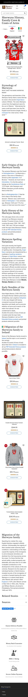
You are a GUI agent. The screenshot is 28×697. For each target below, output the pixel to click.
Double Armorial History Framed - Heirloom (14, 423)
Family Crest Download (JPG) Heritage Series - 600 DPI (14, 67)
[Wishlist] (23, 36)
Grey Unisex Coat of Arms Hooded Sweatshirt (14, 468)
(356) (17, 74)
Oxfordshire (5, 182)
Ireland (20, 29)
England (4, 582)
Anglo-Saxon (20, 100)
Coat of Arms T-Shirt (14, 378)
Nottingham (11, 201)
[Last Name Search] (14, 13)
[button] (14, 595)
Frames (4, 694)
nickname (5, 113)
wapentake (14, 177)
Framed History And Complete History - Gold (14, 512)
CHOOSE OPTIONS (14, 77)
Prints (3, 691)
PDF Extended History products (16, 347)
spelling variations (16, 254)
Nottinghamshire (8, 173)
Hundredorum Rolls (17, 184)
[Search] (25, 13)
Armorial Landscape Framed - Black (14, 142)
